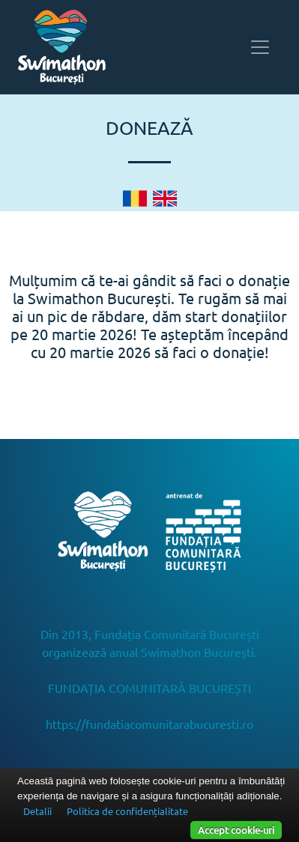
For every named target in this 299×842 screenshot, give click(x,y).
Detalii (37, 811)
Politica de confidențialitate (127, 811)
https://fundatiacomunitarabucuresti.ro (149, 723)
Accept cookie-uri (236, 829)
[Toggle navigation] (260, 47)
